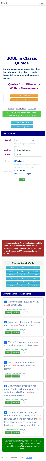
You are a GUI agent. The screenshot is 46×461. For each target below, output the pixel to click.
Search (22, 179)
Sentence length (22, 174)
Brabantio (35, 271)
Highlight (16, 312)
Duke (11, 286)
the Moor (23, 282)
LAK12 (4, 2)
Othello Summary (24, 96)
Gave (23, 286)
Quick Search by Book (22, 127)
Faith (34, 282)
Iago (23, 267)
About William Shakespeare (24, 100)
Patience (34, 275)
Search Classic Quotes (22, 123)
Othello (11, 267)
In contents (20, 170)
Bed (11, 278)
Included (19, 161)
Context (8, 312)
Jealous (34, 286)
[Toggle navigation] (42, 3)
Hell (11, 282)
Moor (23, 275)
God (23, 278)
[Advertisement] (23, 30)
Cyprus (23, 271)
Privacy (29, 458)
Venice (11, 271)
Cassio (35, 267)
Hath (34, 278)
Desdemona (11, 275)
